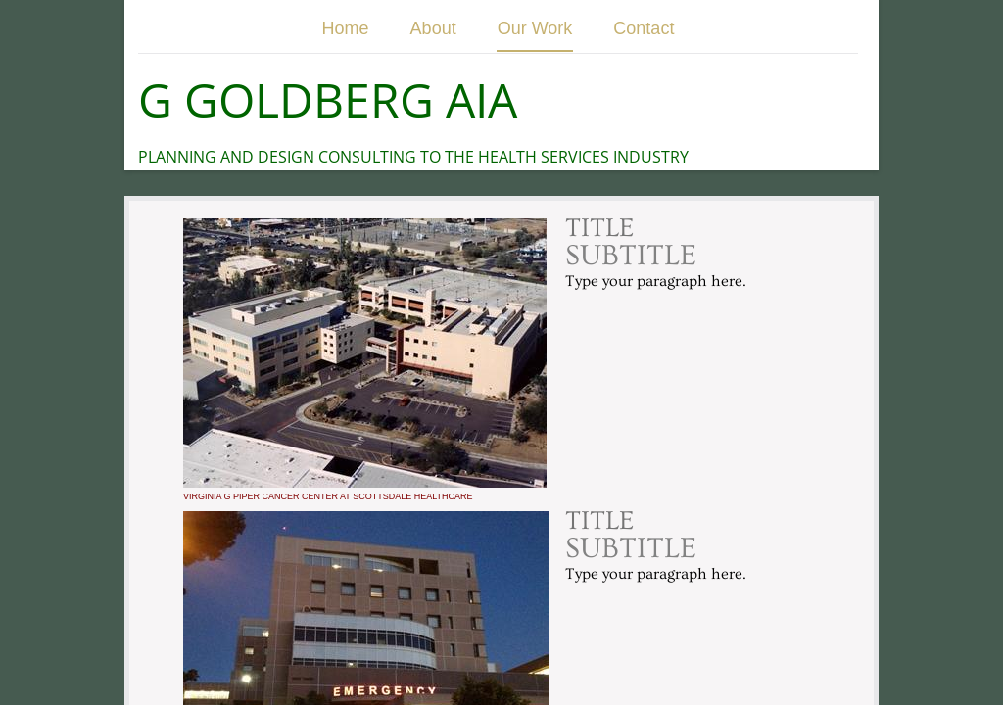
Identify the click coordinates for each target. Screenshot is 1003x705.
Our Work (535, 28)
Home (345, 28)
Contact (643, 28)
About (433, 28)
